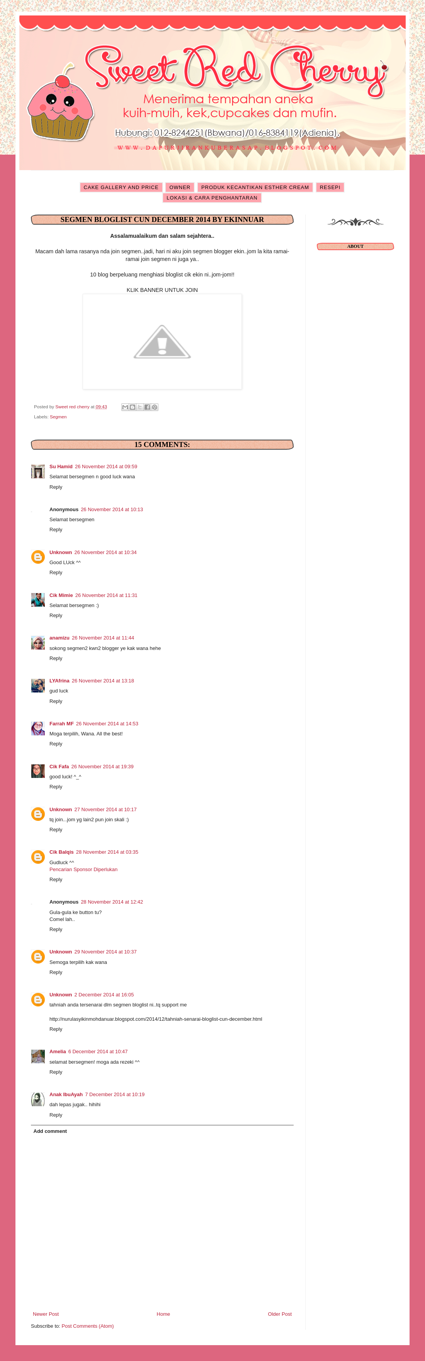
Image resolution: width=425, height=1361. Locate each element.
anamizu (59, 638)
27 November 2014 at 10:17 (106, 809)
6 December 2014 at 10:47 (98, 1051)
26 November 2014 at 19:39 (102, 766)
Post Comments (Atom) (88, 1326)
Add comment (50, 1131)
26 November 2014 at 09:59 (106, 466)
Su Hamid (61, 466)
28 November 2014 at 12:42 (112, 902)
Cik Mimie (61, 595)
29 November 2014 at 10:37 (106, 952)
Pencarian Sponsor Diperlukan (83, 869)
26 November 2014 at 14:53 (107, 724)
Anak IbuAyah (66, 1094)
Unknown (60, 552)
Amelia (57, 1051)
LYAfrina (59, 681)
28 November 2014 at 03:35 (107, 852)
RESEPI (330, 187)
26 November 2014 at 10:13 (112, 509)
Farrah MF (61, 724)
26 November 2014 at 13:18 (103, 681)
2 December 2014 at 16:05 (104, 995)
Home (163, 1314)
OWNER (179, 187)
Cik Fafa (59, 766)
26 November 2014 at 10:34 (106, 552)
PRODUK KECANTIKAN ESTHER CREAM (255, 187)
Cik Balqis (61, 852)
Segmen (58, 416)
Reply (55, 487)
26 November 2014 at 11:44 (103, 638)
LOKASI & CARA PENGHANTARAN (212, 198)
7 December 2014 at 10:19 (114, 1094)
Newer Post (46, 1314)
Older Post (280, 1314)
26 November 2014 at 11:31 (106, 595)
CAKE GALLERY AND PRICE (121, 187)
